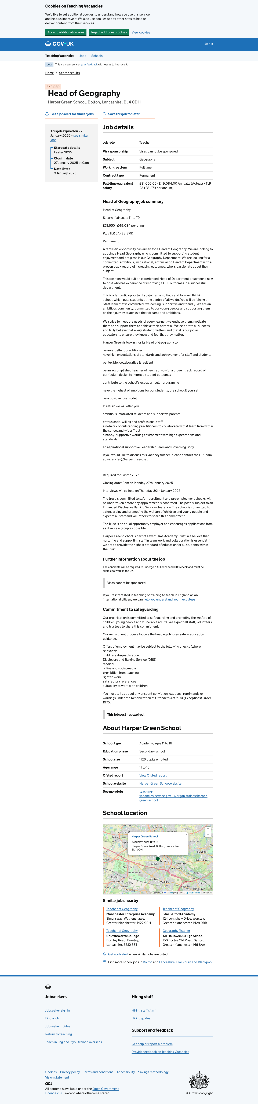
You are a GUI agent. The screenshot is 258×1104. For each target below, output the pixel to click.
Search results (69, 73)
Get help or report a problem (152, 1044)
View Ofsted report (153, 775)
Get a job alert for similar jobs (72, 114)
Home (49, 73)
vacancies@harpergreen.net (127, 459)
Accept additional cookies (65, 32)
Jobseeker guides (57, 1026)
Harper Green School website (160, 783)
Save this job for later (124, 114)
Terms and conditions (98, 1072)
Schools (97, 56)
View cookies (141, 32)
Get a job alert (118, 954)
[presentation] (158, 859)
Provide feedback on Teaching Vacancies (160, 1052)
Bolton (147, 962)
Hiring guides (141, 1018)
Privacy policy (70, 1072)
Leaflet (168, 892)
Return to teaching (58, 1034)
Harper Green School (145, 836)
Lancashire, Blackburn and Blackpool (185, 962)
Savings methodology (153, 1072)
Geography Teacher (176, 931)
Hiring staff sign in (144, 1010)
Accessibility (126, 1072)
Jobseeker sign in (57, 1010)
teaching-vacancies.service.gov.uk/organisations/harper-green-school (173, 795)
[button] (158, 859)
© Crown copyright (199, 1093)
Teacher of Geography (122, 909)
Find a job (52, 1018)
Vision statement (57, 1077)
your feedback (89, 64)
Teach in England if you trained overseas (73, 1042)
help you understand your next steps (169, 599)
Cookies (51, 1072)
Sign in (209, 43)
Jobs (82, 56)
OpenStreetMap (193, 892)
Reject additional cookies (109, 32)
